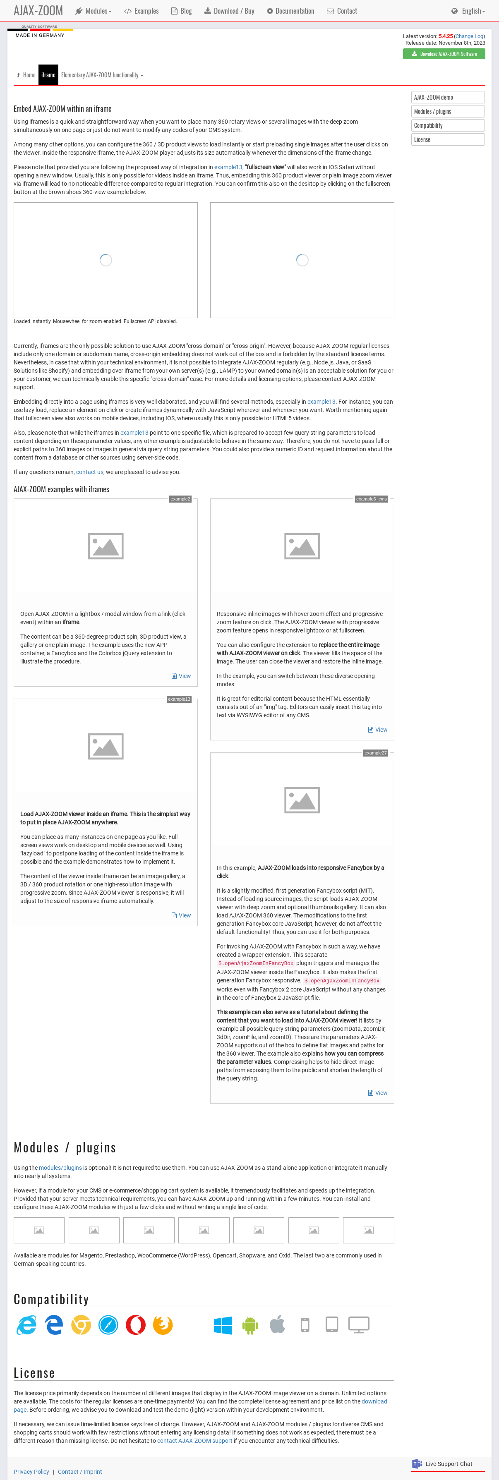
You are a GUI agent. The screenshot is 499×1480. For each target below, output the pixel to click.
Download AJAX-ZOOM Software (444, 53)
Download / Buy (229, 10)
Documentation (291, 10)
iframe (48, 74)
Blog (181, 10)
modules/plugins (60, 1167)
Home (26, 74)
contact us (89, 472)
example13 (228, 167)
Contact (342, 10)
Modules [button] (93, 10)
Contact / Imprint (80, 1471)
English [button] (468, 10)
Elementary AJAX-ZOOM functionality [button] (102, 74)
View (181, 676)
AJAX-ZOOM (38, 10)
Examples (141, 10)
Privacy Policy (32, 1471)
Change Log (469, 36)
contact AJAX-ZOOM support (195, 1440)
